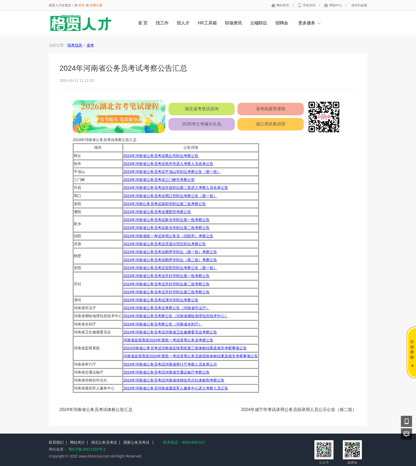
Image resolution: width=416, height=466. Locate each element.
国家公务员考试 (136, 442)
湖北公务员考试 (104, 442)
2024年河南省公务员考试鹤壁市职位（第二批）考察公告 (170, 260)
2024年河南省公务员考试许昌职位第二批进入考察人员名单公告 (175, 187)
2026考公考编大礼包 (201, 124)
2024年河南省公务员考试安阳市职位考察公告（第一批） (170, 268)
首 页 (143, 23)
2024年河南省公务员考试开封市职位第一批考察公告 (166, 276)
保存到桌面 (359, 5)
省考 (90, 45)
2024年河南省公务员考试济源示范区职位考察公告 (164, 244)
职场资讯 (233, 23)
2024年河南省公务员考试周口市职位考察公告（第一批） (170, 196)
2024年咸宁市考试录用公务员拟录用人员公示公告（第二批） (299, 409)
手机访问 (309, 5)
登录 (81, 5)
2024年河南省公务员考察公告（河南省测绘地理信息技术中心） (175, 316)
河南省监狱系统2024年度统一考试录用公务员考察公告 (168, 340)
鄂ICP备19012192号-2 (87, 449)
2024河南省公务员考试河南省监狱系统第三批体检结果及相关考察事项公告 (185, 348)
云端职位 (258, 23)
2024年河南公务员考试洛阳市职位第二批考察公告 (164, 204)
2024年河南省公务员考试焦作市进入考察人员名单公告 (168, 164)
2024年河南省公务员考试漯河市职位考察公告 (160, 300)
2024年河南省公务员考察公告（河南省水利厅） (162, 324)
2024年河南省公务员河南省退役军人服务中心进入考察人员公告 (175, 388)
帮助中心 (336, 5)
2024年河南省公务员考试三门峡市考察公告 (159, 179)
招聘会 (281, 23)
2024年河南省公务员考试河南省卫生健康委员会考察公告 (170, 332)
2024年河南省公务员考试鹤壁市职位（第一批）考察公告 (170, 252)
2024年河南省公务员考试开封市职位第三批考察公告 (166, 292)
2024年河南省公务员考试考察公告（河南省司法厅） (166, 308)
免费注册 (96, 5)
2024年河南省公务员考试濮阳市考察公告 (157, 212)
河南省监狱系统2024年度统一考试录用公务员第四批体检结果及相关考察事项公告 (190, 356)
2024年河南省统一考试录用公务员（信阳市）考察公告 (168, 236)
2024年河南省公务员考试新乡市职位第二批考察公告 (166, 228)
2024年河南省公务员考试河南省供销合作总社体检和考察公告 (173, 380)
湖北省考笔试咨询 (202, 109)
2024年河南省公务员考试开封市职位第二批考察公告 (166, 284)
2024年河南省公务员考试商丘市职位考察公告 (160, 156)
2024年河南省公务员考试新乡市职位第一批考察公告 (166, 220)
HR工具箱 (207, 23)
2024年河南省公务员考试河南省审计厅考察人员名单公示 (170, 364)
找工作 (162, 23)
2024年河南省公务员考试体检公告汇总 (96, 409)
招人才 (183, 23)
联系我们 (56, 442)
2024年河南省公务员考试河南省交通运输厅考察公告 (166, 372)
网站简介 (77, 442)
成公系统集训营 (270, 124)
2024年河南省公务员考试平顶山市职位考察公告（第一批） (172, 172)
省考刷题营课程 (270, 109)
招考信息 (74, 45)
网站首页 (283, 5)
